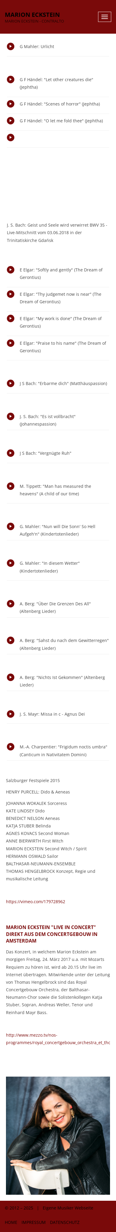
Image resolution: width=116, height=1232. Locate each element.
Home (11, 1222)
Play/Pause (10, 46)
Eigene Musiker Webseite (68, 1208)
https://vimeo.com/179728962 (35, 901)
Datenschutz (65, 1222)
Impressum (34, 1222)
